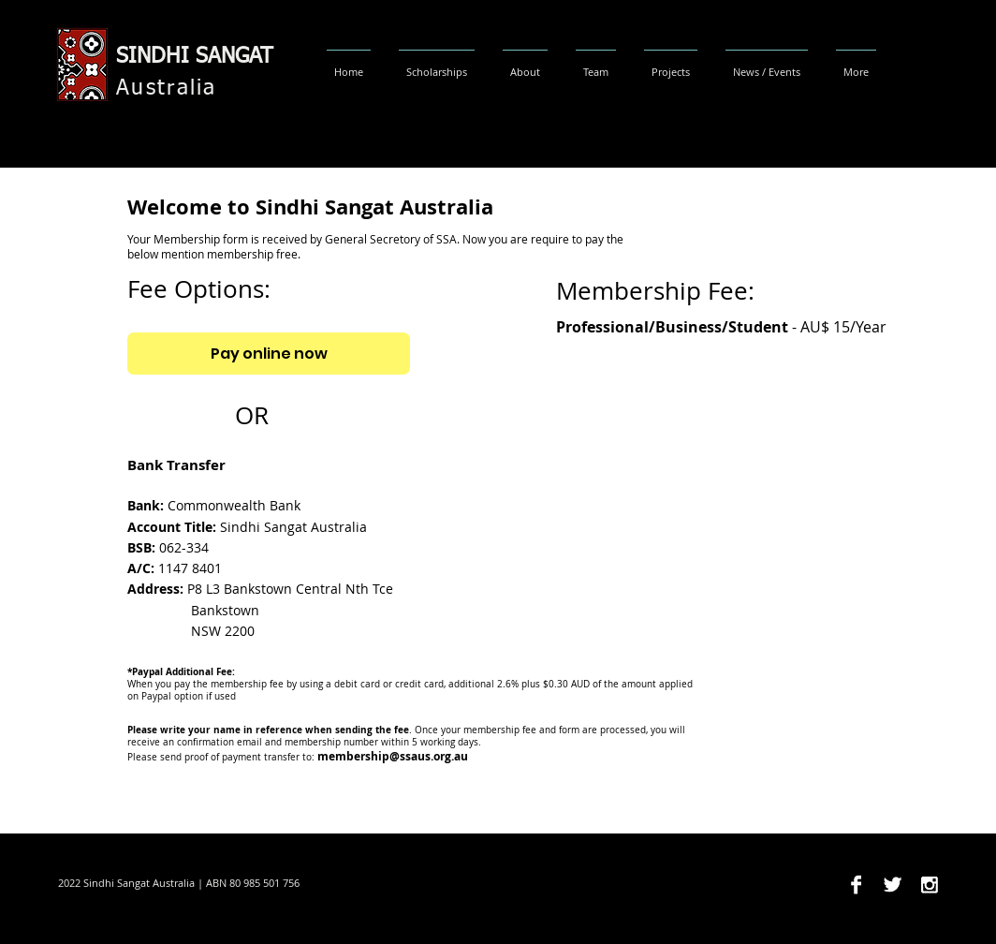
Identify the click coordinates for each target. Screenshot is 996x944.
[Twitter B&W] (892, 884)
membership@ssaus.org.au (392, 756)
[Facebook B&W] (856, 884)
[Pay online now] (268, 353)
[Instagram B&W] (929, 884)
